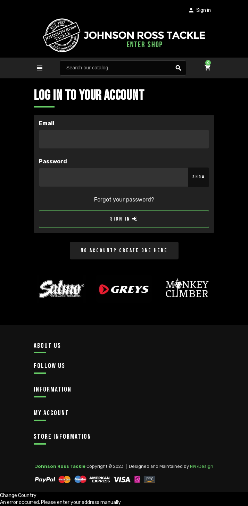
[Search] (123, 68)
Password (53, 161)
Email (47, 123)
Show (198, 177)
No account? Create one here (124, 250)
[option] (61, 301)
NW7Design (201, 466)
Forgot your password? (124, 199)
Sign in (124, 219)
